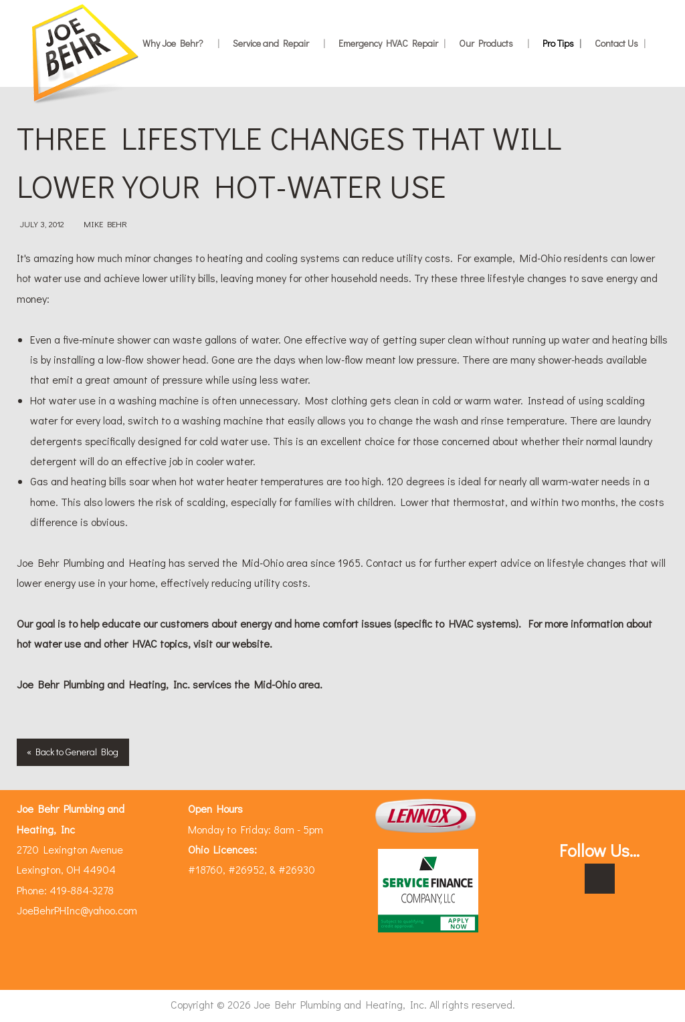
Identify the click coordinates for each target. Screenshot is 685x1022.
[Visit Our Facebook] (600, 879)
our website (242, 643)
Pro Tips (562, 43)
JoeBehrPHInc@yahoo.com (77, 910)
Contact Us (620, 43)
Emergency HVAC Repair (392, 43)
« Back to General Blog (72, 751)
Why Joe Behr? (180, 43)
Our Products (494, 43)
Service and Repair (279, 43)
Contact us (391, 562)
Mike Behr (105, 223)
